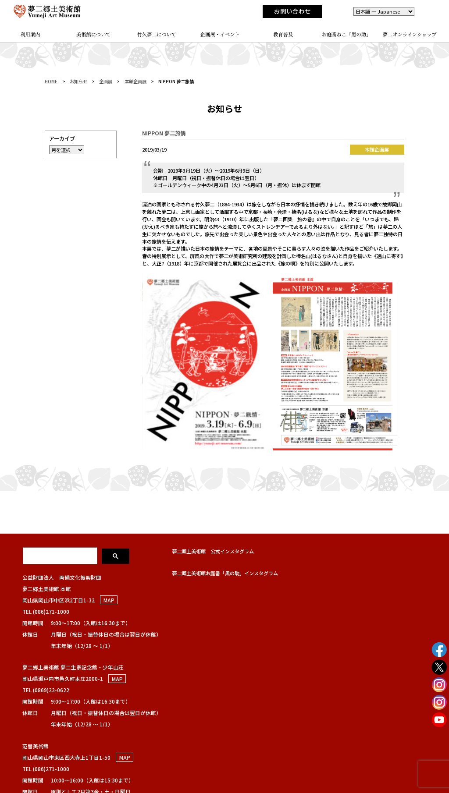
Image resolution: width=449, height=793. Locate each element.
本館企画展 (135, 81)
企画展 (105, 81)
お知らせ (78, 81)
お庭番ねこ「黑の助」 (346, 34)
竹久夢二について (157, 34)
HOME (51, 81)
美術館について (93, 34)
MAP (108, 600)
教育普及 (283, 34)
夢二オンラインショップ (410, 34)
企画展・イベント (220, 34)
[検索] (60, 555)
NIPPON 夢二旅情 (163, 133)
